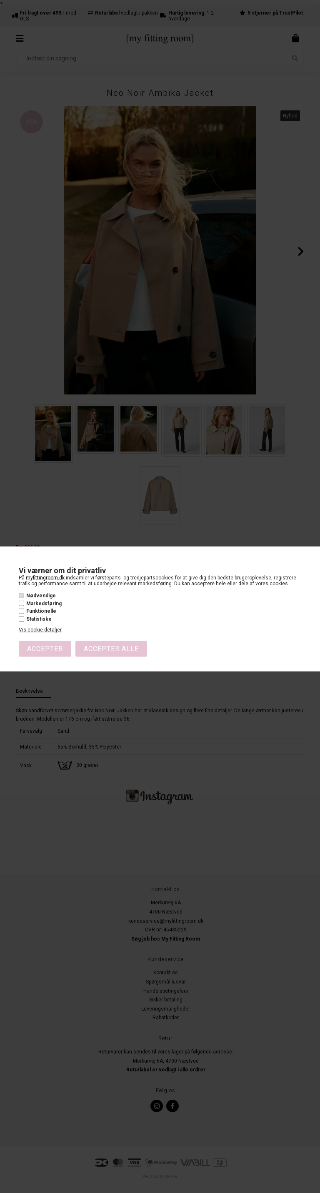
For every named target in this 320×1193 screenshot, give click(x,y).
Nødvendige (41, 596)
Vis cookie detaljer (40, 630)
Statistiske (39, 619)
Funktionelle (41, 611)
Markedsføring (44, 603)
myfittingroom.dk (45, 578)
